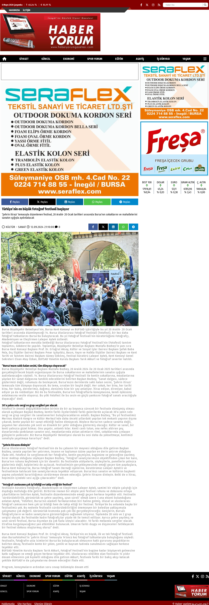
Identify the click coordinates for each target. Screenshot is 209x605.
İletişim (26, 10)
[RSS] (159, 5)
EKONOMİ (68, 58)
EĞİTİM (119, 58)
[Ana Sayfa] (4, 58)
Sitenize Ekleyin (43, 601)
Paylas (15, 202)
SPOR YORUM (94, 58)
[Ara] (205, 4)
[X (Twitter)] (147, 5)
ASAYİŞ (140, 58)
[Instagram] (153, 5)
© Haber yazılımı (190, 601)
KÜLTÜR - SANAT (16, 227)
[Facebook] (141, 5)
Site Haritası (24, 601)
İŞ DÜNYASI (163, 58)
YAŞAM (187, 58)
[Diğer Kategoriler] (205, 58)
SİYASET (24, 58)
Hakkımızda (14, 10)
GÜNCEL (45, 58)
